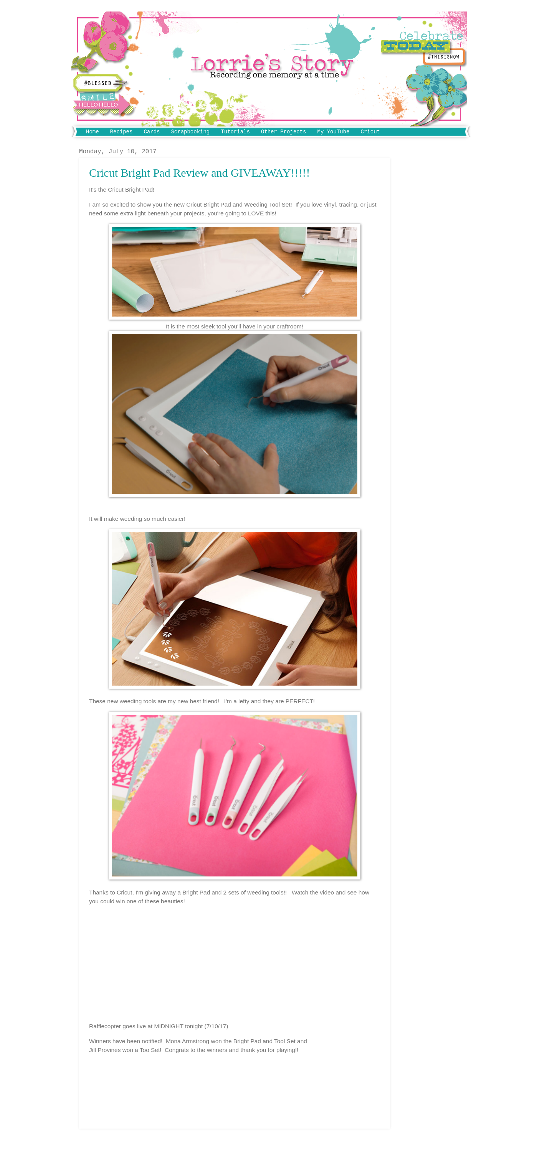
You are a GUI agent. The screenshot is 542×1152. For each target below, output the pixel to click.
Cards (152, 132)
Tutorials (235, 132)
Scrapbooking (190, 132)
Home (92, 132)
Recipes (121, 132)
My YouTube (333, 132)
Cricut (370, 132)
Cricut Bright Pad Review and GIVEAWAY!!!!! (199, 172)
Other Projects (283, 132)
